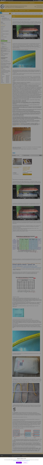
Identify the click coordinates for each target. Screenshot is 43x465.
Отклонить (25, 462)
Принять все (19, 462)
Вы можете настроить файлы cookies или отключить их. (21, 460)
